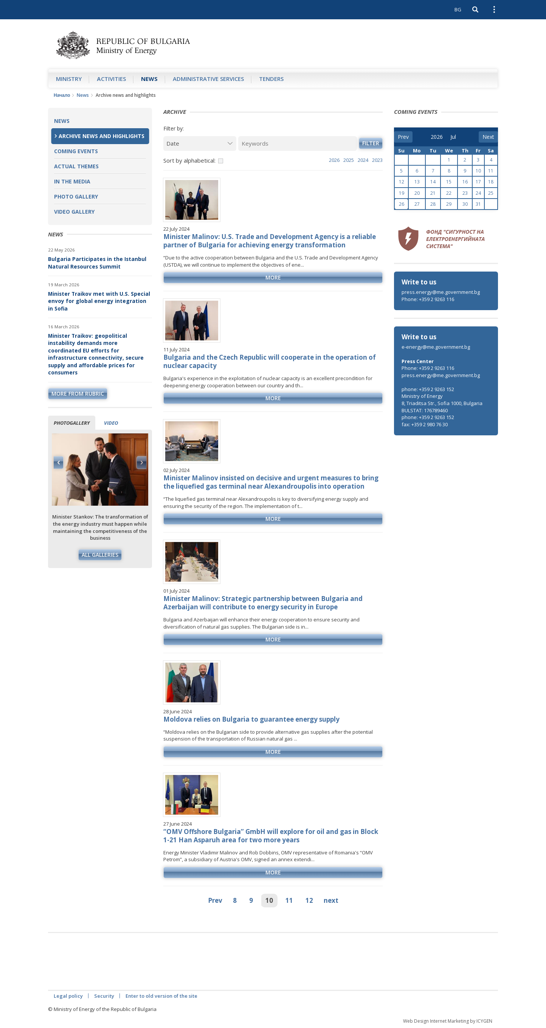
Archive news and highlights (101, 136)
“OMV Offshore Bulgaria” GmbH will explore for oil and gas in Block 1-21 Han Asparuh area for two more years (270, 835)
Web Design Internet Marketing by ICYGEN (447, 1021)
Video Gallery (74, 211)
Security (104, 995)
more (273, 277)
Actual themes (76, 166)
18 (490, 182)
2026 (334, 160)
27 (417, 204)
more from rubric (77, 393)
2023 (377, 160)
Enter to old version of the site (161, 995)
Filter (370, 143)
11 (289, 900)
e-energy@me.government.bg (436, 346)
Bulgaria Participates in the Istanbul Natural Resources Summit (97, 262)
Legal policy (68, 995)
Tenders (271, 78)
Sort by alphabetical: (189, 160)
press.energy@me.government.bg (441, 292)
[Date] (199, 143)
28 (433, 204)
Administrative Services (208, 78)
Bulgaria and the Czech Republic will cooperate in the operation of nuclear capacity (269, 361)
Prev (215, 900)
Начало (62, 95)
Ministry (69, 78)
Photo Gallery (76, 196)
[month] (455, 137)
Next (141, 462)
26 (401, 204)
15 (448, 182)
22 (448, 193)
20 (417, 193)
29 (448, 204)
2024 (363, 160)
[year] (437, 137)
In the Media (72, 181)
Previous (59, 462)
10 (269, 900)
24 (478, 193)
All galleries (100, 554)
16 (465, 182)
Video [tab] (111, 422)
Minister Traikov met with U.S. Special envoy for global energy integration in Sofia (99, 301)
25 (490, 193)
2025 (348, 160)
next (331, 900)
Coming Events (76, 151)
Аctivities (111, 78)
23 (465, 193)
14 (433, 182)
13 (417, 182)
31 (478, 204)
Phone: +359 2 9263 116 (428, 299)
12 (309, 900)
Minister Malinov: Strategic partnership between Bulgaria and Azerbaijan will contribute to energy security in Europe (263, 602)
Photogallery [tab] (72, 422)
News (149, 78)
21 (433, 193)
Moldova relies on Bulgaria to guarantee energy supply (251, 719)
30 (465, 204)
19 (401, 193)
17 (478, 182)
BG (457, 9)
